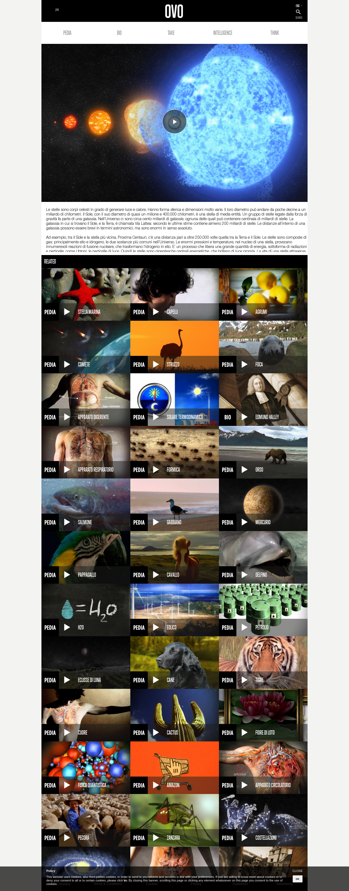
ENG (298, 6)
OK (298, 879)
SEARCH (299, 17)
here (125, 880)
